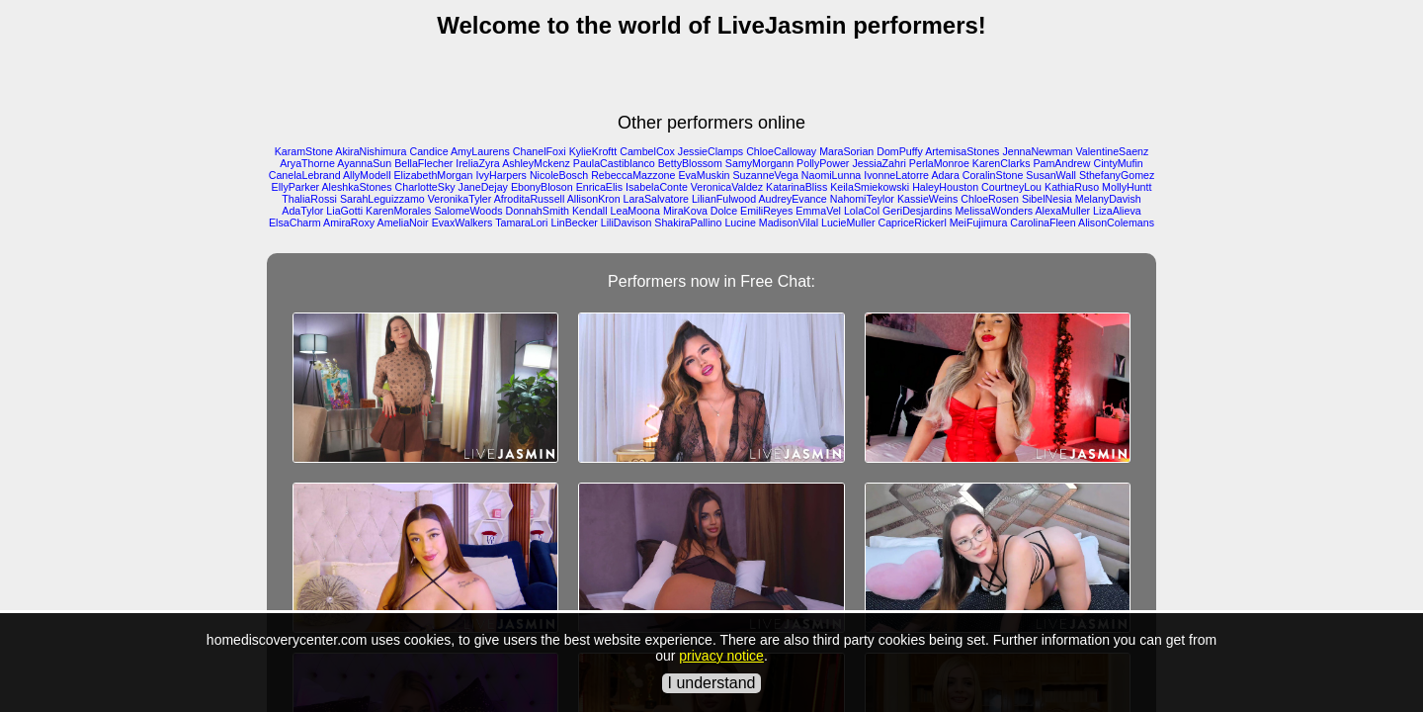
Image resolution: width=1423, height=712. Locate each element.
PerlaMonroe (939, 163)
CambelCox (647, 151)
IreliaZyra (477, 163)
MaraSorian (846, 151)
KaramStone (304, 151)
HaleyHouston (945, 187)
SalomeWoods (468, 211)
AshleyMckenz (536, 163)
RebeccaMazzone (633, 175)
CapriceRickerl (912, 222)
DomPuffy (900, 151)
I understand (712, 682)
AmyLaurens (480, 151)
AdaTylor (302, 211)
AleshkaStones (357, 187)
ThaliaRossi (309, 199)
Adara (945, 175)
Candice (429, 151)
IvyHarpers (501, 175)
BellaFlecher (423, 163)
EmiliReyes (766, 211)
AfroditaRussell (529, 199)
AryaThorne (307, 163)
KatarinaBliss (796, 187)
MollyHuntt (1126, 187)
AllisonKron (594, 199)
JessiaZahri (878, 163)
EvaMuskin (703, 175)
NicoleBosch (559, 175)
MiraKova (685, 211)
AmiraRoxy (349, 222)
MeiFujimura (979, 222)
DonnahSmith (537, 211)
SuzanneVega (764, 175)
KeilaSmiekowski (869, 187)
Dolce (724, 211)
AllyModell (367, 175)
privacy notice (721, 656)
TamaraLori (521, 222)
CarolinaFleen (1042, 222)
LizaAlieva (1117, 211)
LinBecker (573, 222)
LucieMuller (848, 222)
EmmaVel (818, 211)
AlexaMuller (1062, 211)
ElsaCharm (295, 222)
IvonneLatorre (896, 175)
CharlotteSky (425, 187)
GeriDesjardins (917, 211)
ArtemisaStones (962, 151)
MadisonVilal (788, 222)
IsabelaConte (657, 187)
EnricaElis (599, 187)
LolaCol (861, 211)
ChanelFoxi (539, 151)
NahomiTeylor (862, 199)
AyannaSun (364, 163)
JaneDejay (483, 187)
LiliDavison (626, 222)
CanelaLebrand (305, 175)
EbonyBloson (542, 187)
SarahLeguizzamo (382, 199)
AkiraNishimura (370, 151)
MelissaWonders (994, 211)
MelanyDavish (1108, 199)
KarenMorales (398, 211)
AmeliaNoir (403, 222)
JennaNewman (1037, 151)
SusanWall (1051, 175)
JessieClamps (710, 151)
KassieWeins (927, 199)
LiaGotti (344, 211)
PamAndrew (1061, 163)
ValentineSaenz (1111, 151)
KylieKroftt (593, 151)
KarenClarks (1001, 163)
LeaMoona (635, 211)
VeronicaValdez (727, 187)
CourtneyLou (1011, 187)
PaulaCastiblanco (614, 163)
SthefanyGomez (1116, 175)
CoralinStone (993, 175)
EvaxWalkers (462, 222)
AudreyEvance (792, 199)
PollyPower (822, 163)
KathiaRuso (1072, 187)
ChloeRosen (990, 199)
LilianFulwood (724, 199)
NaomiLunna (831, 175)
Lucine (739, 222)
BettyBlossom (690, 163)
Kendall (590, 211)
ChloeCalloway (781, 151)
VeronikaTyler (460, 199)
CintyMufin (1117, 163)
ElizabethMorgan (432, 175)
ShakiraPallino (687, 222)
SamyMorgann (759, 163)
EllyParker (296, 187)
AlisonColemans (1116, 222)
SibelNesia (1047, 199)
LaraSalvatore (656, 199)
